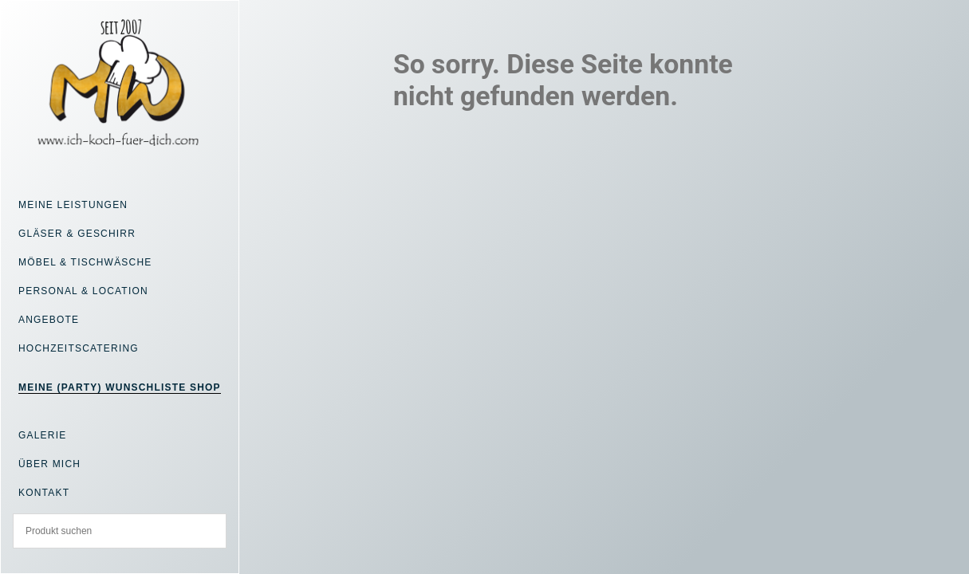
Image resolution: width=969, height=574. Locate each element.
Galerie (42, 435)
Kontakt (43, 492)
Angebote (48, 319)
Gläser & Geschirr (77, 233)
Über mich (49, 464)
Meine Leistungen (73, 204)
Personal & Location (83, 291)
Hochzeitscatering (78, 348)
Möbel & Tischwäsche (85, 262)
